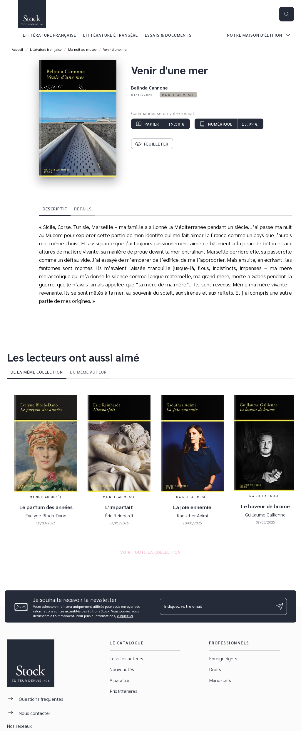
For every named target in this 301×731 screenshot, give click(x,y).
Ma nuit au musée (82, 49)
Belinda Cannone (149, 88)
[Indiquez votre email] (216, 606)
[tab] (13, 35)
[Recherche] (286, 14)
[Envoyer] (280, 607)
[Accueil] (31, 14)
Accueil (17, 49)
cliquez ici (125, 615)
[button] (178, 94)
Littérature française (45, 49)
